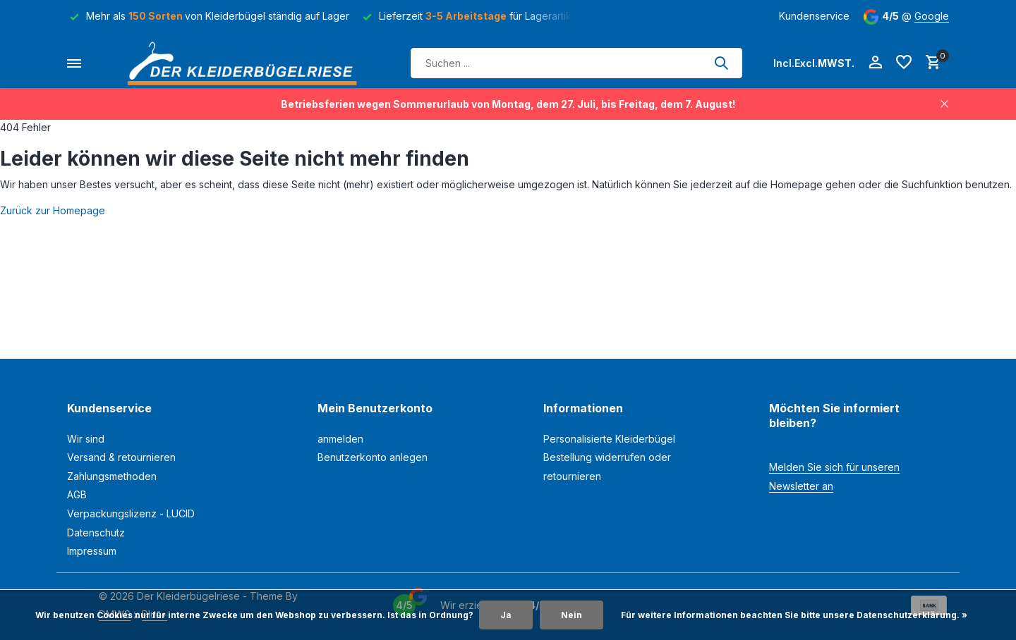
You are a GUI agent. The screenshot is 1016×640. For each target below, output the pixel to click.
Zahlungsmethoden (112, 476)
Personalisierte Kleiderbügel (609, 439)
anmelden (340, 439)
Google (931, 16)
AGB (77, 494)
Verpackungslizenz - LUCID (131, 513)
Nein (571, 615)
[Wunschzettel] (904, 62)
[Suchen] (576, 63)
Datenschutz (96, 533)
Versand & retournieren (121, 457)
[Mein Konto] (875, 62)
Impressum (91, 551)
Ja (506, 615)
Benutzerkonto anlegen (373, 457)
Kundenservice (814, 16)
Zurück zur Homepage (52, 210)
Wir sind (85, 439)
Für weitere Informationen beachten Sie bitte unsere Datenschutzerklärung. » (794, 615)
